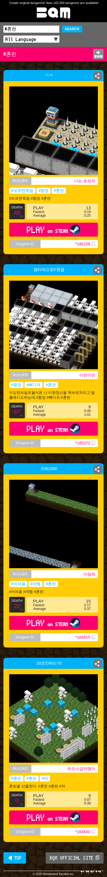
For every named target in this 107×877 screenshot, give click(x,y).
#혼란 (59, 190)
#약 (45, 778)
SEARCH (72, 29)
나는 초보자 (84, 181)
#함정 (44, 190)
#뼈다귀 (34, 384)
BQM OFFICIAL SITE (74, 858)
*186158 (85, 244)
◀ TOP (15, 858)
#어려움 (18, 584)
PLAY (53, 230)
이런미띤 (87, 375)
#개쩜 (36, 584)
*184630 (85, 832)
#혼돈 (16, 778)
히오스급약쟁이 (81, 768)
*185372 (85, 443)
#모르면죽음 (22, 190)
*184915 (85, 637)
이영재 (89, 574)
